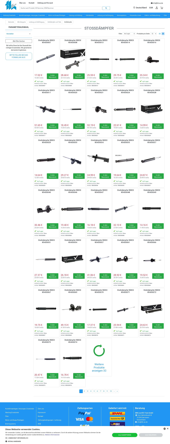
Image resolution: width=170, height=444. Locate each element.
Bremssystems (10, 424)
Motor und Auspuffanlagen (14, 420)
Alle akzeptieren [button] (124, 435)
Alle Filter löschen (19, 41)
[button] (6, 438)
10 (111, 391)
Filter (120, 34)
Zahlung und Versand (45, 3)
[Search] (60, 8)
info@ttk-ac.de (142, 422)
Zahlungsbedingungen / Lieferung (49, 420)
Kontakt (31, 3)
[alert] (85, 435)
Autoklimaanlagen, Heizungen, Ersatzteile (19, 409)
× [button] (167, 428)
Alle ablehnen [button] (150, 435)
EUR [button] (151, 8)
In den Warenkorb (52, 76)
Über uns (22, 3)
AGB (39, 424)
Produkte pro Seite (143, 34)
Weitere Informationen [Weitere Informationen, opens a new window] (52, 435)
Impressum (42, 412)
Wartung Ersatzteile (12, 412)
